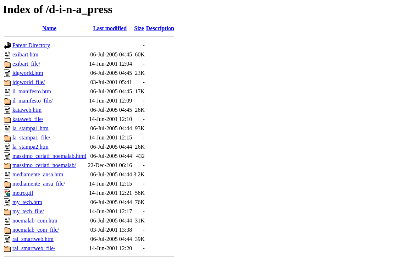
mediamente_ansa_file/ (38, 184)
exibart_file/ (26, 64)
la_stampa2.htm (30, 147)
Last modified (110, 28)
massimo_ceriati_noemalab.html (49, 156)
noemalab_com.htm (34, 221)
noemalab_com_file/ (35, 230)
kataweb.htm (27, 110)
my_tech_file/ (28, 211)
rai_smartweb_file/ (33, 248)
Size (139, 28)
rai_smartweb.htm (33, 239)
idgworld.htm (27, 73)
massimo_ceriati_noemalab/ (44, 165)
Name (49, 28)
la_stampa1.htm (30, 128)
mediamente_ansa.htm (37, 174)
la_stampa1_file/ (31, 137)
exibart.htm (25, 54)
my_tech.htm (27, 202)
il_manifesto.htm (31, 91)
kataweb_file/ (27, 119)
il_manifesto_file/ (32, 101)
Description (160, 28)
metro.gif (22, 193)
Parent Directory (31, 45)
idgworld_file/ (28, 82)
